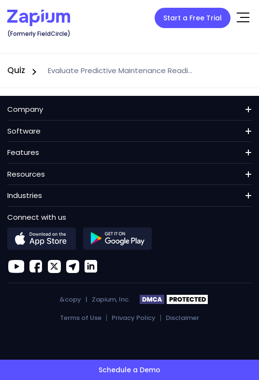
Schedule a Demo (129, 370)
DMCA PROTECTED (174, 299)
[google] (117, 239)
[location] (72, 266)
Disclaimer (182, 317)
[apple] (41, 239)
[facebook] (36, 266)
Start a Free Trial (192, 18)
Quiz (16, 70)
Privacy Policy (134, 317)
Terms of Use (80, 317)
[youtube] (16, 266)
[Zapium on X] (54, 266)
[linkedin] (91, 266)
